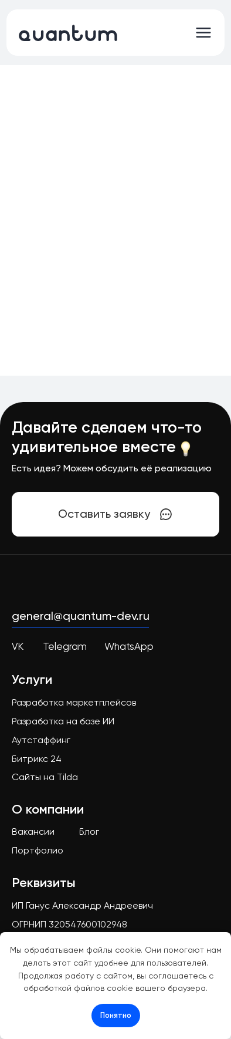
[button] (116, 514)
